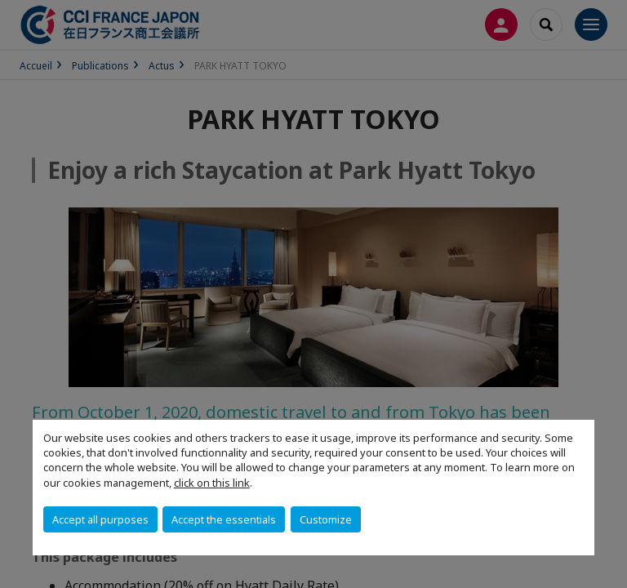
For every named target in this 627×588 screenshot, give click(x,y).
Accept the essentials (223, 519)
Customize (326, 519)
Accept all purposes (100, 519)
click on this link (212, 482)
